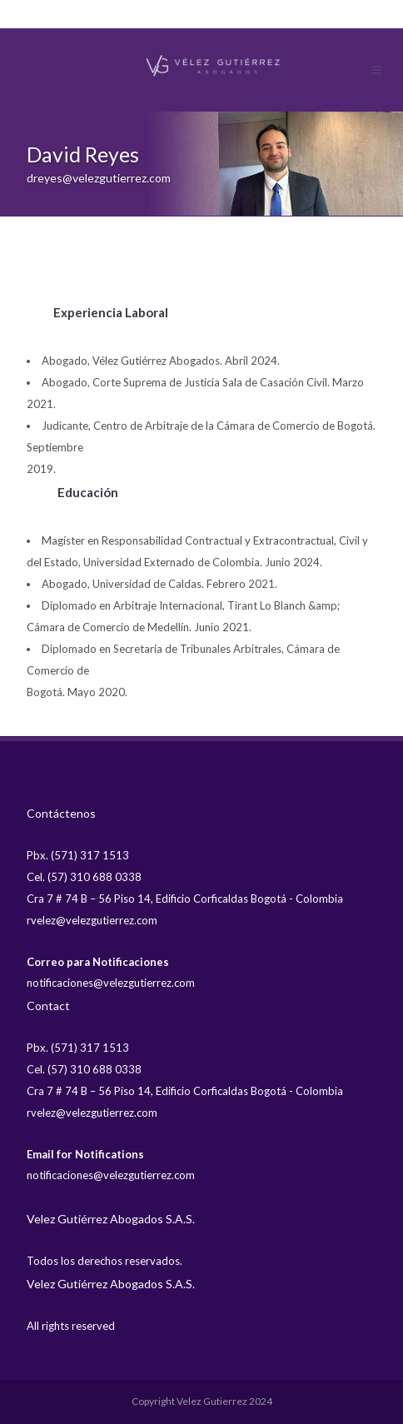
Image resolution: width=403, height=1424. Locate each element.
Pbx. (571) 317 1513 (78, 855)
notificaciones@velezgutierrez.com (111, 982)
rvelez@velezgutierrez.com (92, 920)
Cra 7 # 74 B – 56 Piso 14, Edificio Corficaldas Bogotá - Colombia (185, 898)
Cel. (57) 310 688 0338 (84, 877)
